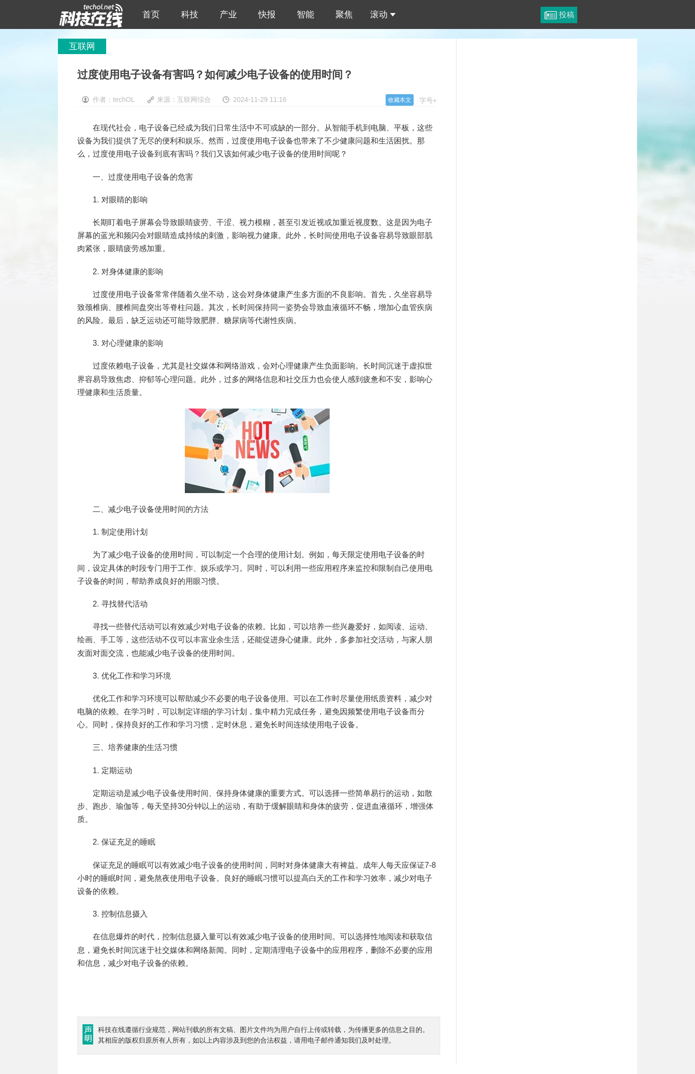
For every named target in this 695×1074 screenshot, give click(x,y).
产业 (228, 14)
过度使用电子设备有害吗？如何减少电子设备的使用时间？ (91, 14)
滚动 (383, 14)
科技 (189, 14)
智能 (305, 14)
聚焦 (344, 14)
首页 (151, 14)
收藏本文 (399, 100)
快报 (267, 14)
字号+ (428, 100)
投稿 (566, 15)
